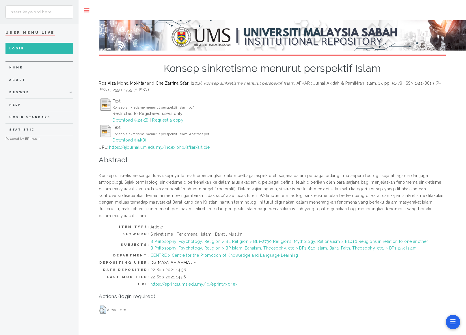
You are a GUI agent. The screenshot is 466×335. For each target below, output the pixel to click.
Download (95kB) (129, 140)
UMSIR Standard (30, 117)
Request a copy (167, 120)
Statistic (22, 129)
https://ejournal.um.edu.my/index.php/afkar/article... (161, 147)
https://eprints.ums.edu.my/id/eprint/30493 (194, 284)
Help (15, 104)
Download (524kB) (131, 120)
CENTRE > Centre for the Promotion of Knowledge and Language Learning (224, 255)
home (16, 67)
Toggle (87, 10)
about (17, 79)
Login (16, 48)
